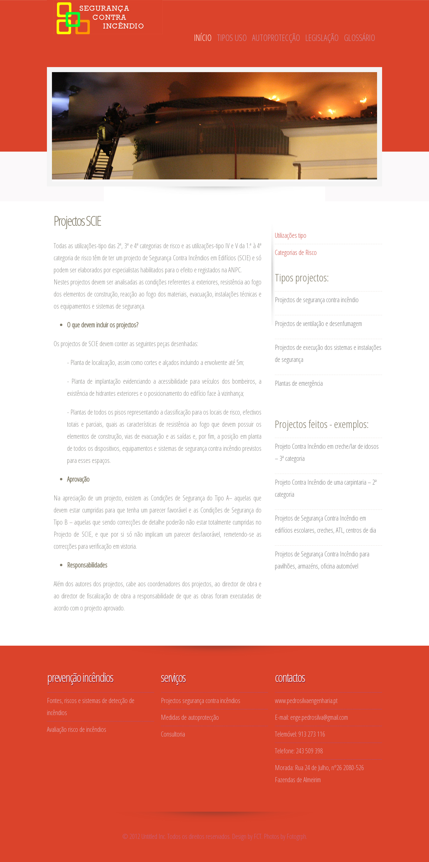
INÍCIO (202, 37)
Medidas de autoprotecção (190, 717)
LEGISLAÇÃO (322, 37)
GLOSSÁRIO (359, 37)
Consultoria (173, 734)
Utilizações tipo (290, 235)
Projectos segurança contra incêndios (200, 700)
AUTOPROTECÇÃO (276, 37)
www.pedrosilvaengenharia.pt (306, 700)
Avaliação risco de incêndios (76, 729)
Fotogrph (296, 836)
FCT (257, 836)
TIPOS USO (232, 37)
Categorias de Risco (296, 252)
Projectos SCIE (77, 220)
